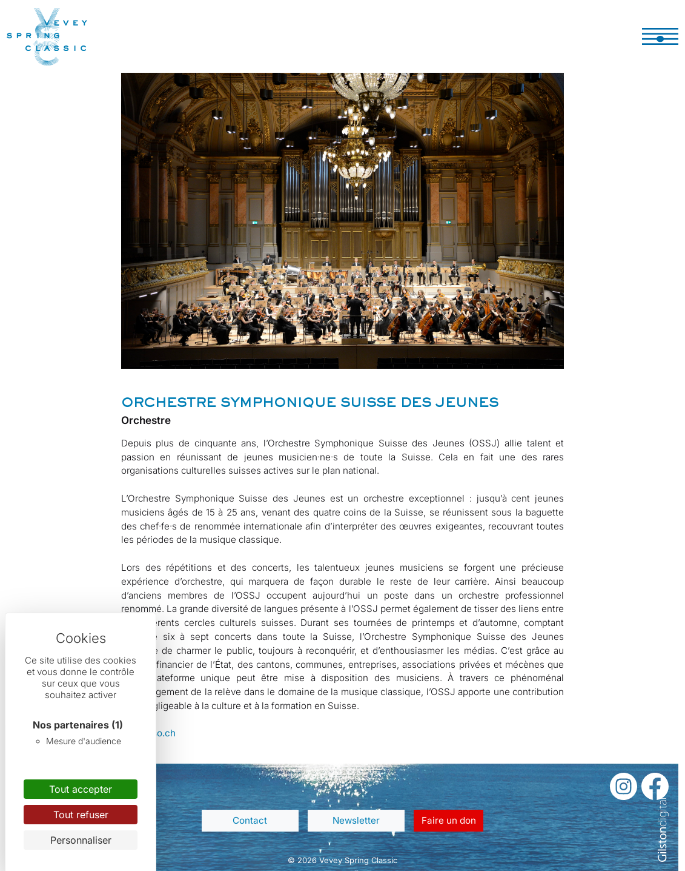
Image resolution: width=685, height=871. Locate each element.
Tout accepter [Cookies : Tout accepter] (80, 789)
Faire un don (449, 820)
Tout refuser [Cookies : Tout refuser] (80, 815)
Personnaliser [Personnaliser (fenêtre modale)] (80, 840)
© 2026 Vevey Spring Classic (342, 860)
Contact (250, 820)
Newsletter (356, 820)
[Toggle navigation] (660, 36)
